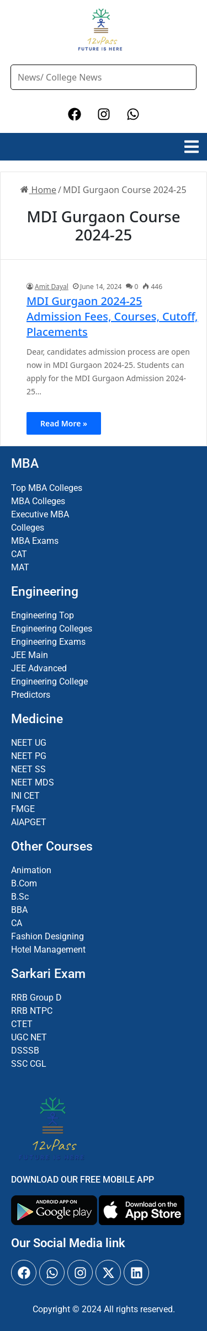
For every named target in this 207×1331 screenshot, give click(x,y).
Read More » (63, 423)
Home (38, 190)
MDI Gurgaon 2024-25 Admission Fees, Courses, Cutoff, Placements (112, 316)
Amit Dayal (51, 286)
